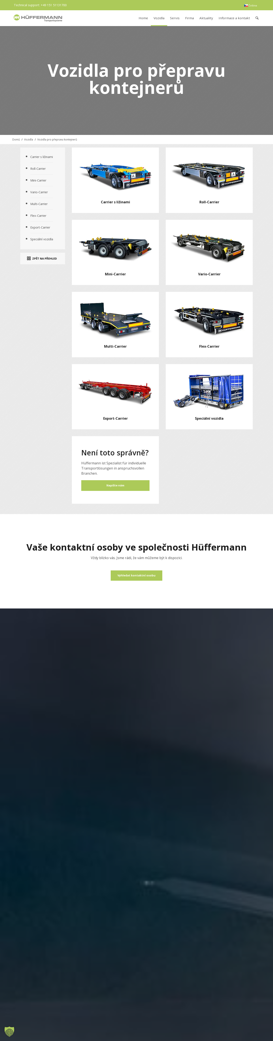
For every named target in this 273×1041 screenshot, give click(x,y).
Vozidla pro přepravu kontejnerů (57, 139)
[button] (9, 1031)
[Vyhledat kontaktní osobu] (136, 575)
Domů (16, 139)
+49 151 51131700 (54, 5)
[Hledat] (257, 18)
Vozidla (28, 139)
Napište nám (115, 485)
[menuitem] (250, 5)
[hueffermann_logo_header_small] (38, 18)
